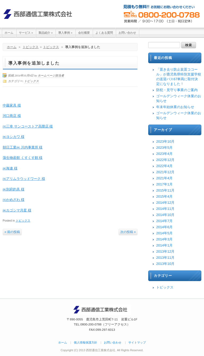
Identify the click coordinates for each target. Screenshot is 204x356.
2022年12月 (165, 160)
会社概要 (84, 32)
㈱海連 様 (10, 168)
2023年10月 (165, 141)
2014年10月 (165, 215)
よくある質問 (104, 32)
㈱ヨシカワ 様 (13, 137)
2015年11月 (165, 190)
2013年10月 (165, 264)
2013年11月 (165, 258)
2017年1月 (164, 184)
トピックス (31, 47)
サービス (26, 32)
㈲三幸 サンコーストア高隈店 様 (28, 126)
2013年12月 (165, 251)
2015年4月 (164, 196)
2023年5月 (164, 148)
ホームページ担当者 (51, 75)
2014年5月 (164, 233)
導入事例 (65, 32)
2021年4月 (164, 178)
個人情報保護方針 (85, 342)
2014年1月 (164, 245)
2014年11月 (165, 209)
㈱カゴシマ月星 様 (17, 210)
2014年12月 (165, 203)
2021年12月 (165, 172)
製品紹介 (46, 32)
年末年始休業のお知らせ (175, 107)
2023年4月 (164, 154)
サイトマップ (137, 342)
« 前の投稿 (12, 232)
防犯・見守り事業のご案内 (177, 90)
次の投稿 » (128, 232)
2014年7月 (164, 221)
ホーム (9, 32)
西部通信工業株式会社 (40, 14)
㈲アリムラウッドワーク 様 (24, 179)
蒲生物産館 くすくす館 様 (22, 158)
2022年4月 (164, 166)
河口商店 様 (12, 116)
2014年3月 (164, 239)
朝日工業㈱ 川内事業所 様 (22, 147)
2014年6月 (164, 227)
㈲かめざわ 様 (13, 200)
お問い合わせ (127, 32)
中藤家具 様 (12, 105)
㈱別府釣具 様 (13, 189)
